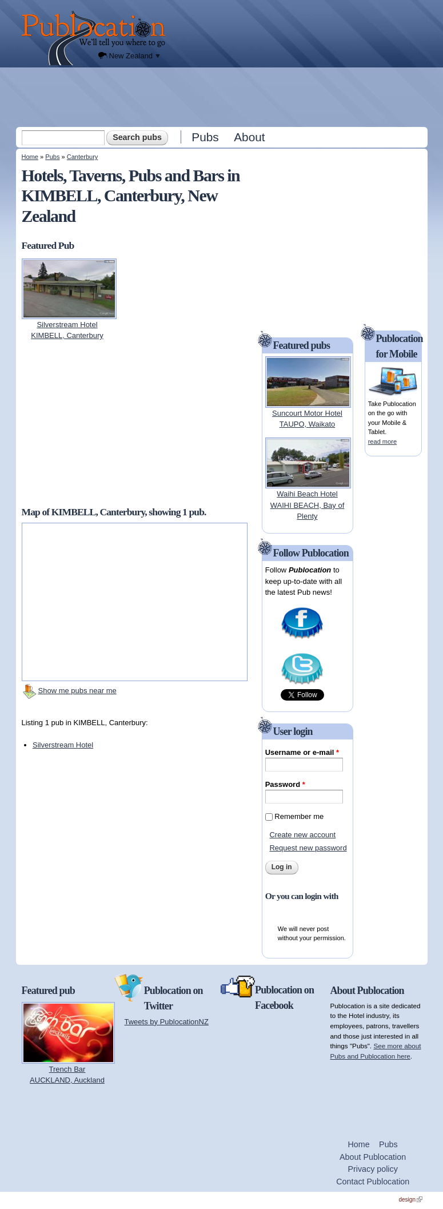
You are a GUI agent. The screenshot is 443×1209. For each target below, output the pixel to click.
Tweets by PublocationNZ (167, 1021)
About (249, 137)
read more (382, 441)
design (410, 1199)
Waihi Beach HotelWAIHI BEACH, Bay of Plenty (307, 505)
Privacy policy (372, 1169)
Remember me (299, 816)
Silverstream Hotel (63, 745)
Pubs (204, 137)
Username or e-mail (302, 752)
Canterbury (82, 156)
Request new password (307, 848)
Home (30, 156)
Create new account (302, 834)
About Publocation (373, 1157)
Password (285, 784)
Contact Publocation (372, 1181)
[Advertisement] (223, 96)
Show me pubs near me (77, 690)
